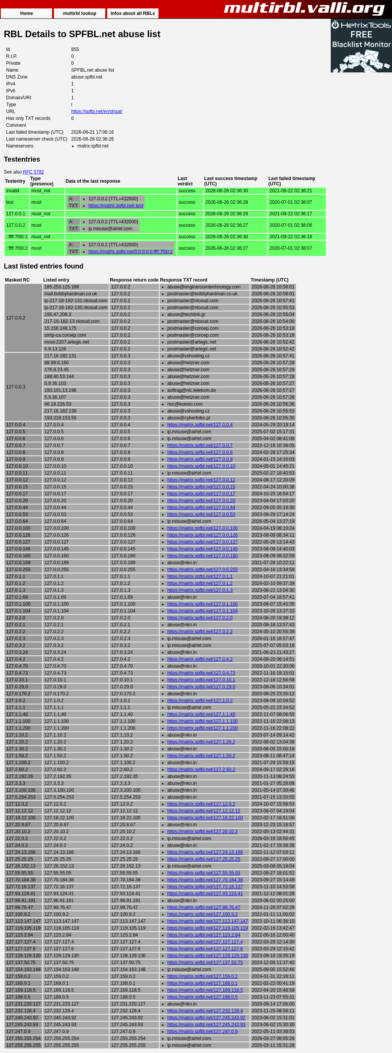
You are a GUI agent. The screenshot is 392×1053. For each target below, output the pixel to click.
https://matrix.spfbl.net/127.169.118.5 (205, 990)
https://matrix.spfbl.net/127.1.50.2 (201, 755)
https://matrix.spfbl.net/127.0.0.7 (200, 445)
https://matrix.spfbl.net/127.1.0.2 (200, 700)
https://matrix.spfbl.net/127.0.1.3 (200, 590)
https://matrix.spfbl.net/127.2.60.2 (201, 769)
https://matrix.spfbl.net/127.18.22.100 (205, 817)
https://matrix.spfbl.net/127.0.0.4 (200, 424)
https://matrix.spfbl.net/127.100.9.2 (202, 914)
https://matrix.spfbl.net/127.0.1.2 (200, 583)
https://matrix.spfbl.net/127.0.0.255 (202, 569)
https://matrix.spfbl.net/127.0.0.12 (201, 480)
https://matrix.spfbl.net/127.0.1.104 (202, 611)
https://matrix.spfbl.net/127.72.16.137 (205, 886)
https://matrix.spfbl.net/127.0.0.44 (201, 507)
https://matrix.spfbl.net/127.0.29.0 (201, 686)
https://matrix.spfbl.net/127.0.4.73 (201, 673)
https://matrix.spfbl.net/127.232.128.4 (205, 1011)
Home (26, 13)
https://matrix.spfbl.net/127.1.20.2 (201, 742)
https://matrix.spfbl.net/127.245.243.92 (206, 1017)
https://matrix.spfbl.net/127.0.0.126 (202, 535)
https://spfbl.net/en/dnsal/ (96, 111)
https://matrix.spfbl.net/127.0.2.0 (200, 618)
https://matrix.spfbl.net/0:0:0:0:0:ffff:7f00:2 (130, 251)
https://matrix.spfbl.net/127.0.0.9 (200, 459)
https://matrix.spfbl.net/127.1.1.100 (202, 721)
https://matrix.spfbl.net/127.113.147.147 (207, 921)
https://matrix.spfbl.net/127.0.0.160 (202, 555)
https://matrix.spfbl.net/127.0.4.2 (200, 659)
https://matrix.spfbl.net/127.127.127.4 (205, 942)
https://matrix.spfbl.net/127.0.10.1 (201, 680)
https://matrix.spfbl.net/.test (115, 205)
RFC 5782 (33, 172)
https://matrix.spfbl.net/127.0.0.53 (201, 514)
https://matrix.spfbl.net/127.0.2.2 (200, 631)
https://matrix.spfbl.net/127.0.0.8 (200, 452)
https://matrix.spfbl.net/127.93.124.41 (205, 893)
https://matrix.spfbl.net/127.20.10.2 (202, 831)
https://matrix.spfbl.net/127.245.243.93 (206, 1024)
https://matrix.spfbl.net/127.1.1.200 (202, 728)
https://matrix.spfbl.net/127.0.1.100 (202, 604)
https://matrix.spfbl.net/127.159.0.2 (202, 976)
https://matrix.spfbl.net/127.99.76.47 (203, 907)
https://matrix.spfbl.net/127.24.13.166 (205, 852)
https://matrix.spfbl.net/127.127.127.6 (205, 948)
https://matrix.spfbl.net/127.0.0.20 (201, 500)
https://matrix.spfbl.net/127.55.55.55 (203, 873)
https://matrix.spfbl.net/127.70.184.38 (205, 880)
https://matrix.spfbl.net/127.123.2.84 (203, 935)
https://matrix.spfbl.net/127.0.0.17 (201, 493)
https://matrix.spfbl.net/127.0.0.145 (202, 549)
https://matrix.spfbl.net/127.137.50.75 (205, 962)
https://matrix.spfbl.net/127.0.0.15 (201, 487)
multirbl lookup (79, 13)
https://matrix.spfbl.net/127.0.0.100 (202, 528)
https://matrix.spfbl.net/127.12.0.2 (201, 804)
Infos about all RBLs (133, 13)
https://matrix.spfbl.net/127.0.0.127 (202, 542)
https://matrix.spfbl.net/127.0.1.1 (200, 576)
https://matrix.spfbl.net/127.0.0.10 (201, 466)
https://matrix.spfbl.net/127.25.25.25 (203, 859)
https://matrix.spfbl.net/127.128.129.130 (207, 955)
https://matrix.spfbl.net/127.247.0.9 (202, 1031)
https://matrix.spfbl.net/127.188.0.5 (202, 997)
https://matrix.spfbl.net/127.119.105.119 (207, 928)
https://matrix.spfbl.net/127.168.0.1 (202, 983)
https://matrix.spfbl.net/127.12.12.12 (203, 811)
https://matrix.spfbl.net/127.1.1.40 (201, 714)
